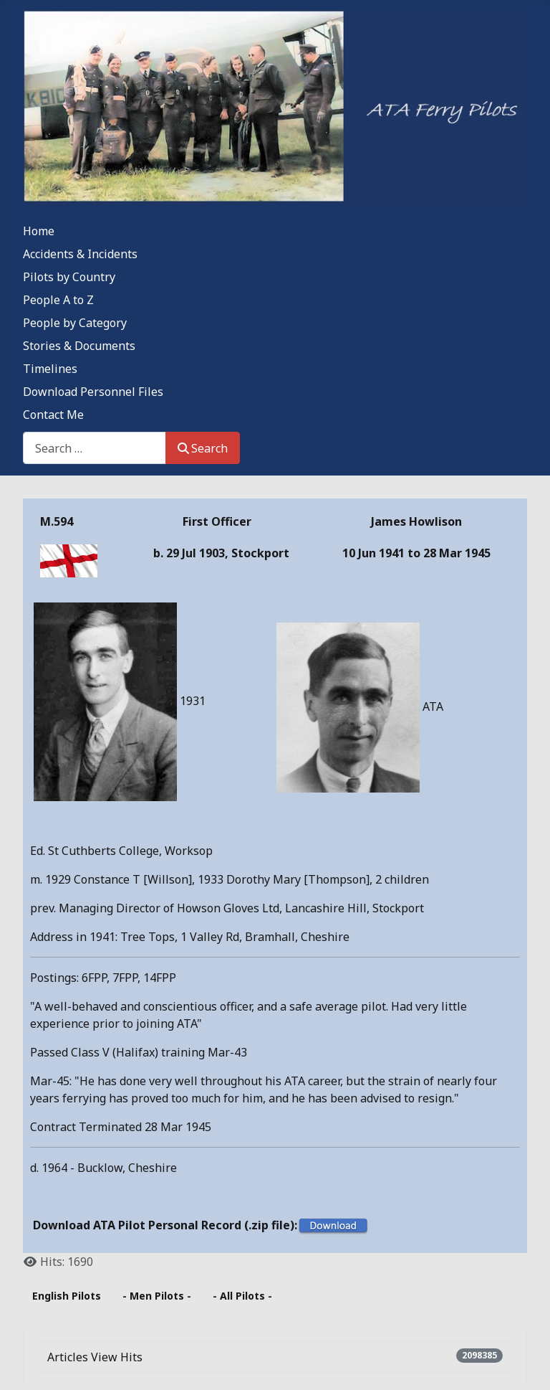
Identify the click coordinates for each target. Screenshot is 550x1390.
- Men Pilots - (156, 1295)
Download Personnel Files (93, 391)
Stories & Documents (79, 346)
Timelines (50, 369)
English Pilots (66, 1295)
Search (203, 448)
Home (38, 231)
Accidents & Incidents (80, 254)
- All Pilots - (242, 1295)
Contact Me (53, 414)
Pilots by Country (69, 277)
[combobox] (94, 448)
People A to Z (58, 300)
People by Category (75, 323)
